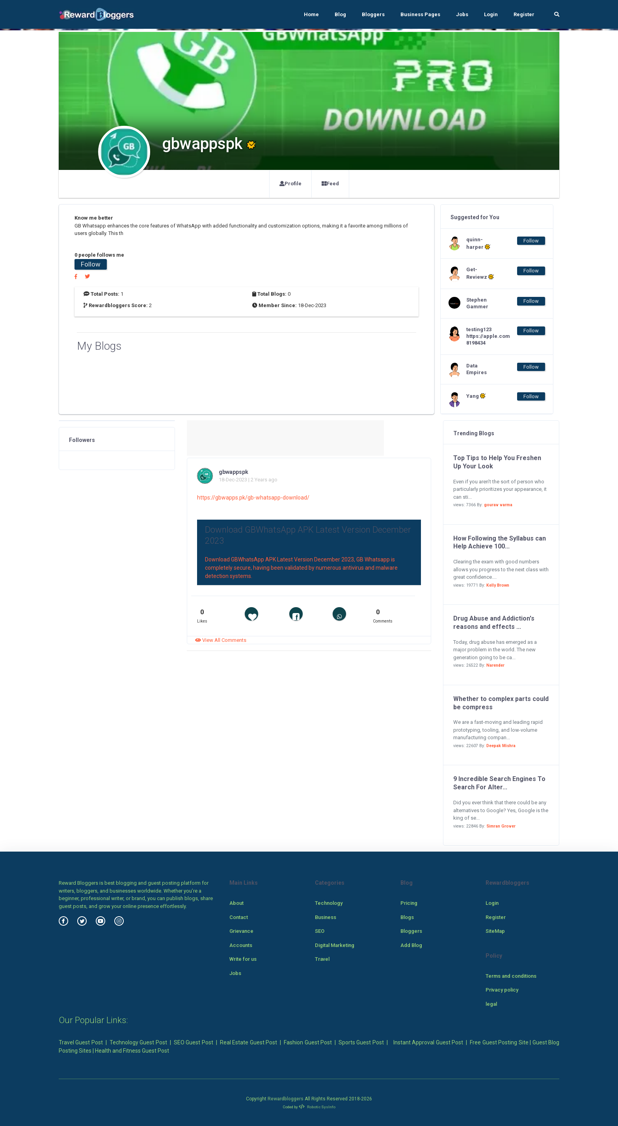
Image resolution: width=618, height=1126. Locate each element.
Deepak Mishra (501, 745)
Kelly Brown (497, 585)
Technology (329, 903)
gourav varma (498, 504)
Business (325, 917)
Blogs (407, 917)
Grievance (241, 931)
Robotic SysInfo (317, 1107)
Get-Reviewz (480, 273)
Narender (495, 665)
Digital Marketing (334, 945)
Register (524, 14)
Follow (91, 264)
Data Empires (476, 369)
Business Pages (420, 14)
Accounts (240, 945)
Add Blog (411, 945)
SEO (319, 931)
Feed (330, 183)
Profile (290, 183)
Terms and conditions (511, 976)
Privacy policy (502, 990)
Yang (476, 396)
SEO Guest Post (193, 1042)
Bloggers (373, 14)
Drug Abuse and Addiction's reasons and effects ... (493, 622)
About (236, 903)
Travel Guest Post (81, 1042)
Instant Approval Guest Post (428, 1042)
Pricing (408, 903)
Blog (340, 14)
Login (491, 14)
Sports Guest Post (361, 1042)
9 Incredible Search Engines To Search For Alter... (499, 783)
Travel (322, 959)
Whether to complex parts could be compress (501, 703)
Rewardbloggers (285, 1099)
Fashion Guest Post (308, 1042)
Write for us (243, 959)
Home (311, 14)
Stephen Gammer (477, 303)
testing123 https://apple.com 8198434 (482, 336)
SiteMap (495, 931)
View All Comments (220, 640)
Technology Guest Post (138, 1042)
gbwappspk (233, 472)
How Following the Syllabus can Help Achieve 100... (499, 542)
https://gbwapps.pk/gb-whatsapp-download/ (253, 497)
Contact (238, 917)
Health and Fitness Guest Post (132, 1051)
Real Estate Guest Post (248, 1042)
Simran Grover (501, 826)
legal (491, 1004)
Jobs (462, 14)
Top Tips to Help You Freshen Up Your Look (497, 462)
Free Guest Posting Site (499, 1042)
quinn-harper (478, 243)
